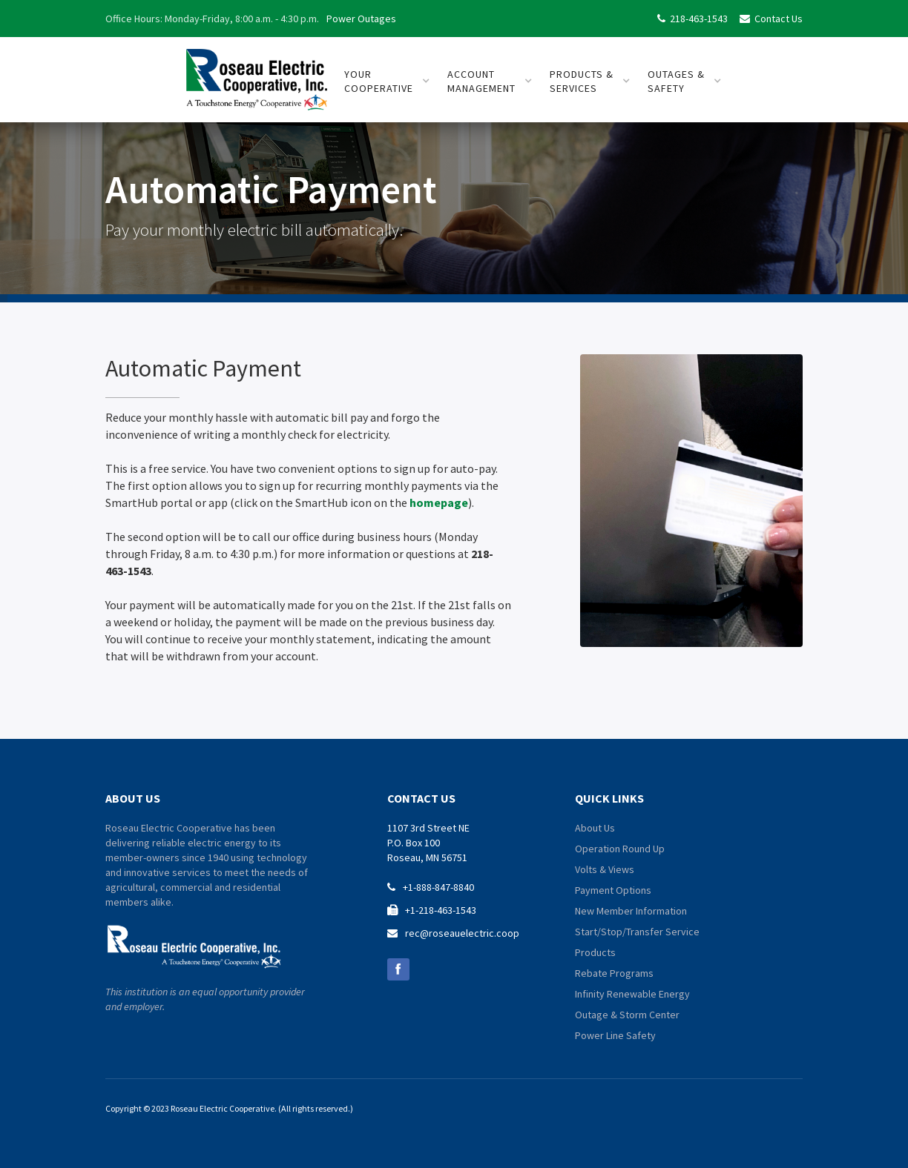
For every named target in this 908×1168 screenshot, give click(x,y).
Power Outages (361, 18)
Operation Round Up (620, 848)
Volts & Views (604, 869)
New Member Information (631, 911)
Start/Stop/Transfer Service (637, 931)
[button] (387, 81)
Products (595, 952)
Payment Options (613, 890)
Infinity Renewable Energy (632, 994)
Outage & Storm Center (627, 1014)
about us (132, 798)
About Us (595, 827)
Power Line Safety (615, 1035)
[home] (256, 73)
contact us (421, 798)
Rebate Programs (614, 973)
